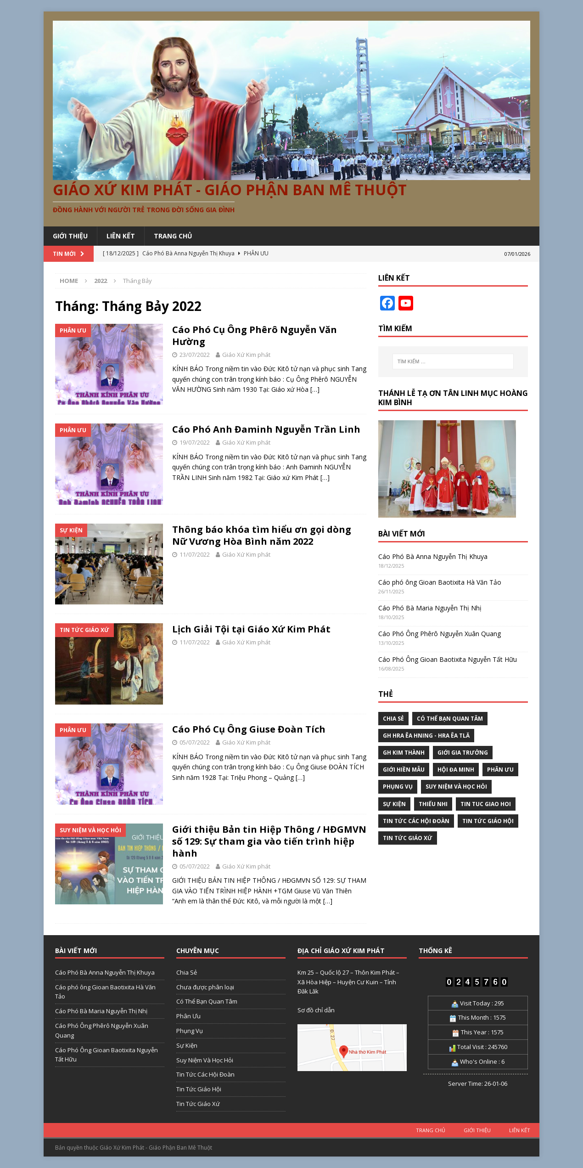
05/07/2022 (194, 742)
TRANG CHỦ (430, 1130)
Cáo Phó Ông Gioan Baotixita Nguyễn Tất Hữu (447, 659)
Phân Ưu (500, 769)
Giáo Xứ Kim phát (246, 354)
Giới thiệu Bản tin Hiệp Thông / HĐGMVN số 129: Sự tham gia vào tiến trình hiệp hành (269, 841)
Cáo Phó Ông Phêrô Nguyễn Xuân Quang (439, 633)
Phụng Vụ (398, 786)
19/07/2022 (194, 442)
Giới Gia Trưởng (462, 752)
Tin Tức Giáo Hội (488, 821)
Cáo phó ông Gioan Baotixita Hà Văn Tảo (439, 582)
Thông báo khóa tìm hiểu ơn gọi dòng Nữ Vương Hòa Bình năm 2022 (261, 535)
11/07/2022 (194, 554)
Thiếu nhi (433, 804)
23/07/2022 (194, 354)
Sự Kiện (394, 804)
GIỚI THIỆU (70, 235)
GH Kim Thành (404, 752)
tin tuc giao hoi (485, 804)
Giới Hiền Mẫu (404, 769)
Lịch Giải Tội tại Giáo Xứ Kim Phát (251, 629)
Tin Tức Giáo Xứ (407, 838)
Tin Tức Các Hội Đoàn (416, 821)
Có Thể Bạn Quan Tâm (450, 718)
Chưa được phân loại (205, 987)
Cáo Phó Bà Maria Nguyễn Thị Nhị (430, 608)
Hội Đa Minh (455, 769)
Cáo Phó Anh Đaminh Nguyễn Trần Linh (266, 429)
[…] (315, 389)
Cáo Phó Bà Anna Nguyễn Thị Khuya (433, 556)
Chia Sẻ (393, 718)
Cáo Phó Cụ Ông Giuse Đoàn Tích (248, 729)
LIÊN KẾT (121, 235)
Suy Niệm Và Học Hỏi (456, 786)
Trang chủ (173, 235)
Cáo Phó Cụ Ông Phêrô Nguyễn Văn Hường (254, 335)
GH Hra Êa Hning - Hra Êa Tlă (426, 735)
